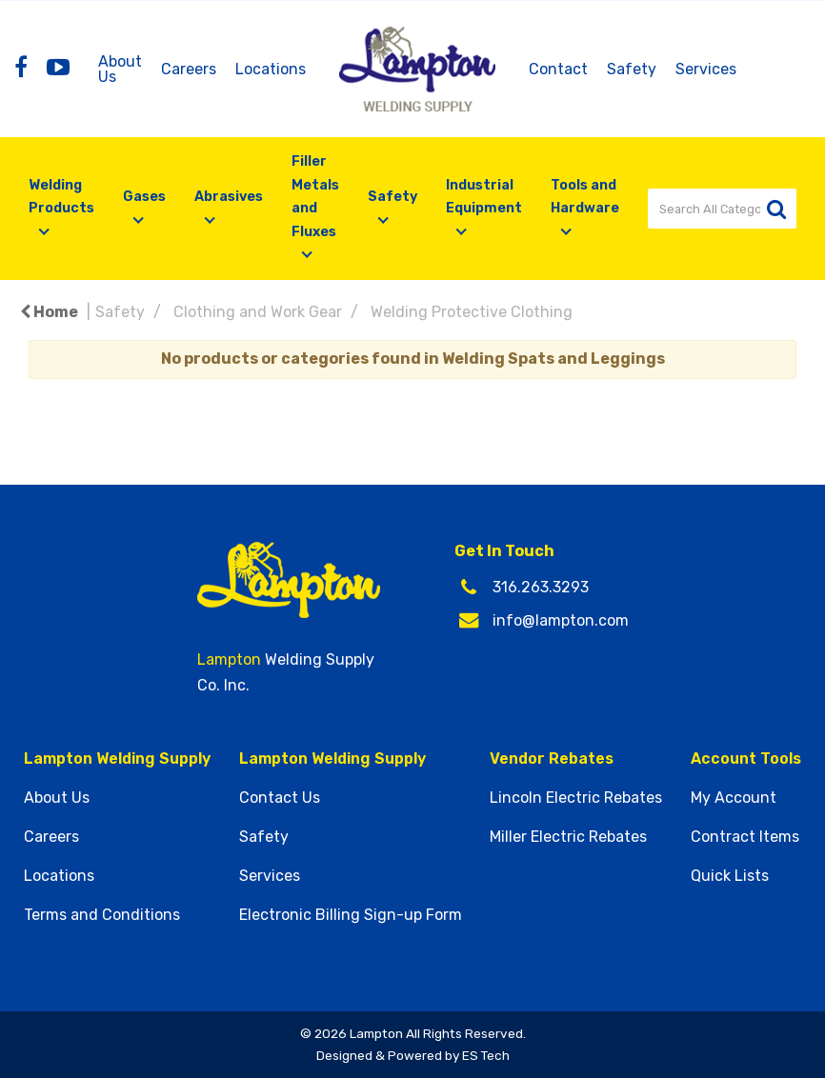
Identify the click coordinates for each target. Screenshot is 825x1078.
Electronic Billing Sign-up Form (350, 915)
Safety (631, 69)
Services (705, 69)
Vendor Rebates (552, 759)
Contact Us (279, 798)
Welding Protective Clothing (472, 312)
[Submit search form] (775, 209)
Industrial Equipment (484, 196)
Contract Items (745, 837)
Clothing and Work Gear (257, 312)
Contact (558, 69)
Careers (188, 69)
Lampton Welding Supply (117, 759)
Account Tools (746, 759)
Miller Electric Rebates (568, 837)
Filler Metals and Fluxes (315, 196)
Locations (270, 69)
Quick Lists (730, 876)
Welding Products (61, 196)
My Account (733, 798)
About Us (120, 69)
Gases (144, 197)
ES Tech (486, 1055)
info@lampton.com (561, 620)
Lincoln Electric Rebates (576, 798)
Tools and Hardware (585, 196)
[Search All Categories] (722, 209)
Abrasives (228, 197)
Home (49, 312)
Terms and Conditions (102, 915)
